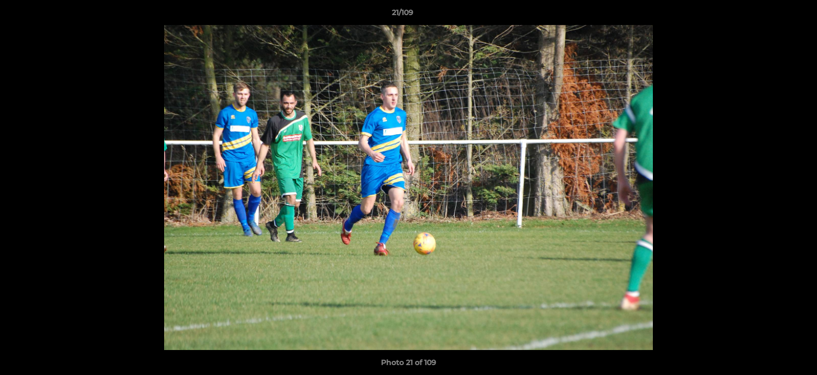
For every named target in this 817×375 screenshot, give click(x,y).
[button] (773, 15)
